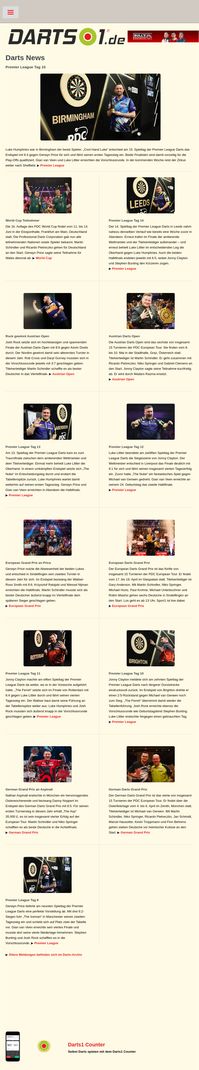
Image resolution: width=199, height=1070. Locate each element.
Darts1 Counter (86, 1045)
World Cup (44, 258)
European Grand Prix (25, 606)
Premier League (52, 165)
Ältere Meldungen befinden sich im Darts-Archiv (45, 954)
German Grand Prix (23, 832)
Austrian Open (63, 374)
